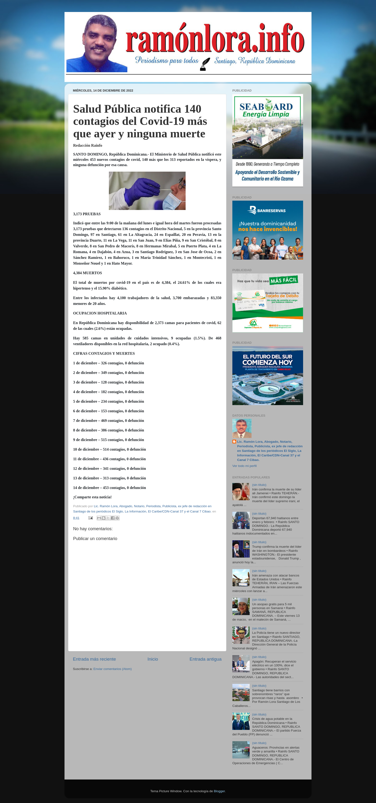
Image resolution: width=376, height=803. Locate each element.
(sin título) (259, 485)
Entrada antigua (206, 659)
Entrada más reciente (94, 659)
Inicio (152, 659)
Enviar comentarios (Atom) (113, 669)
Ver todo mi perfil (244, 466)
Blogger (219, 791)
